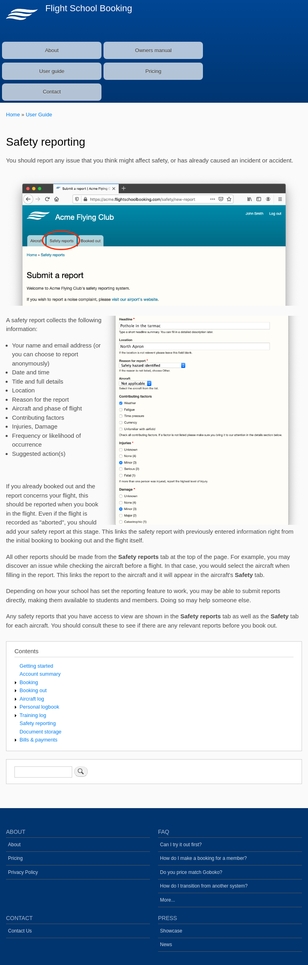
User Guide (39, 115)
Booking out (33, 690)
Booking (29, 682)
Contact (52, 92)
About (52, 50)
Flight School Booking (88, 8)
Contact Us (20, 931)
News (166, 944)
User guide (52, 71)
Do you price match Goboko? (191, 872)
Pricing (153, 71)
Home (13, 115)
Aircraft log (32, 699)
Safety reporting (38, 723)
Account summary (40, 674)
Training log (33, 715)
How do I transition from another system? (203, 886)
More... (167, 900)
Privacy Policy (23, 872)
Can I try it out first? (181, 844)
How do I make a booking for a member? (203, 858)
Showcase (171, 931)
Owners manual (153, 50)
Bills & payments (38, 740)
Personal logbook (39, 707)
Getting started (36, 666)
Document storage (40, 732)
